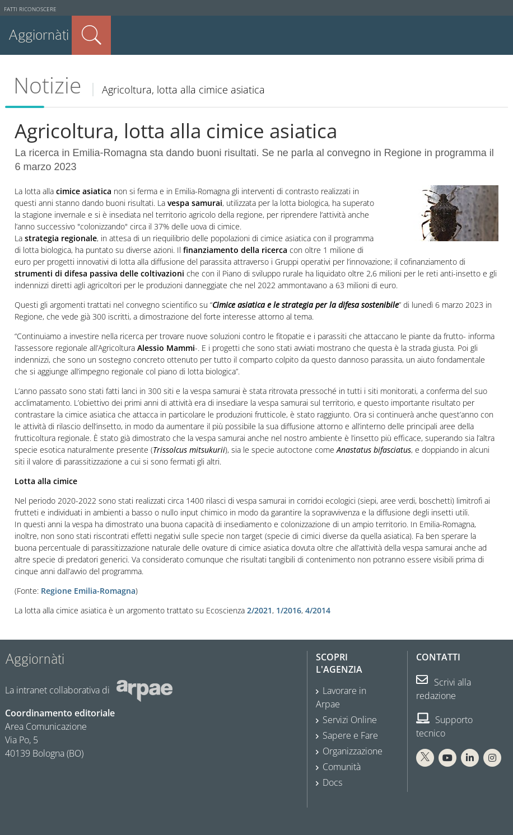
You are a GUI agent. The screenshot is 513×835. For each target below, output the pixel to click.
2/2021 (259, 610)
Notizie (47, 85)
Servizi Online (350, 720)
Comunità (342, 767)
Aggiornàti (38, 35)
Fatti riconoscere (30, 9)
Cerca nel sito (91, 35)
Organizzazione (353, 751)
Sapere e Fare (350, 735)
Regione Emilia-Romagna (88, 590)
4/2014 (317, 610)
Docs (332, 782)
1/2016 (288, 610)
